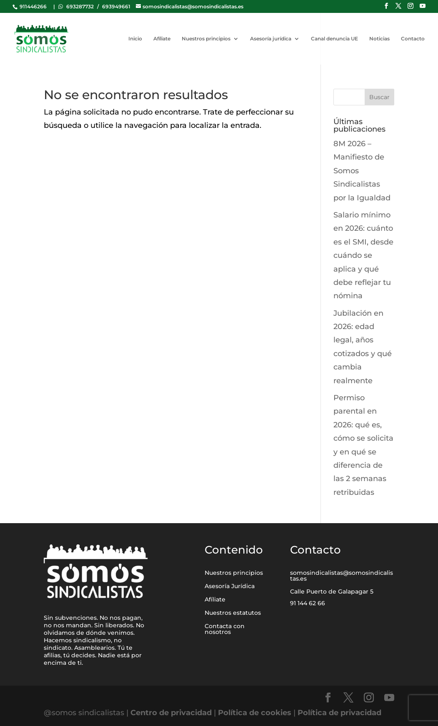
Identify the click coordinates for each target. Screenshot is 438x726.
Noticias (379, 39)
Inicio (135, 39)
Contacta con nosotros (225, 629)
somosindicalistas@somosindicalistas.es (341, 575)
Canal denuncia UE (334, 39)
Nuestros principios (206, 39)
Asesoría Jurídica (230, 586)
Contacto (413, 39)
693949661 (116, 6)
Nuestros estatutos (233, 612)
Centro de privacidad (172, 712)
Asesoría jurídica (270, 39)
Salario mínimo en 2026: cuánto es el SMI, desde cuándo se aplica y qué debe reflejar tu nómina (363, 255)
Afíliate (161, 39)
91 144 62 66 (307, 603)
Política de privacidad (339, 712)
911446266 (32, 6)
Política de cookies (254, 712)
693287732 (80, 6)
